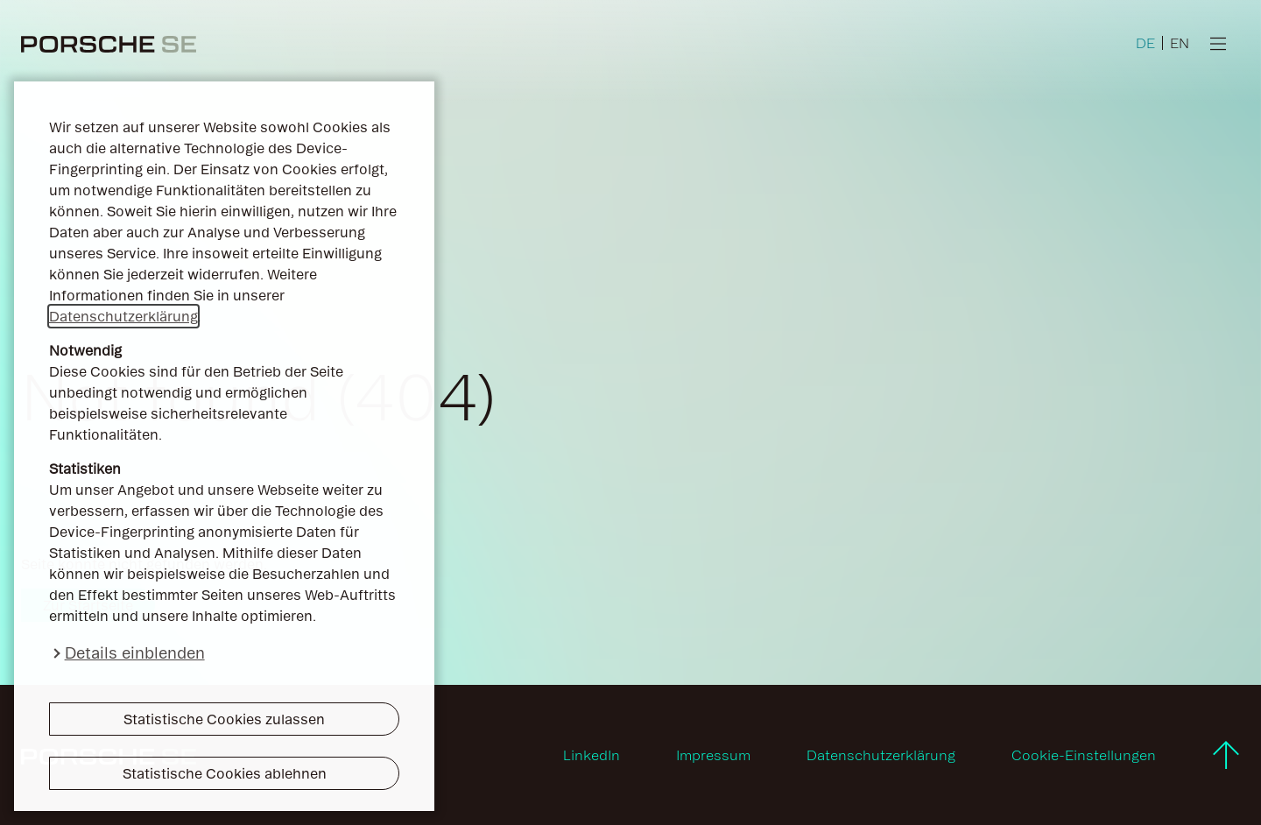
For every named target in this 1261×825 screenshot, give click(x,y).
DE (1145, 43)
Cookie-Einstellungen (1083, 755)
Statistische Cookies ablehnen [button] (225, 773)
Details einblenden (135, 653)
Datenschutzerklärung (123, 316)
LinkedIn (591, 755)
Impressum (713, 755)
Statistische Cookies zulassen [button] (224, 719)
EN (1179, 43)
